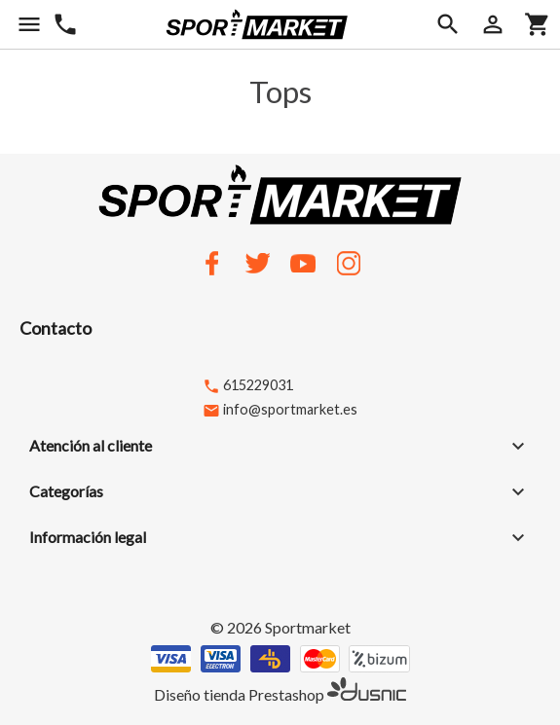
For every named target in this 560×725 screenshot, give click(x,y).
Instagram (348, 262)
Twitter (257, 262)
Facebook (211, 262)
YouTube (302, 262)
